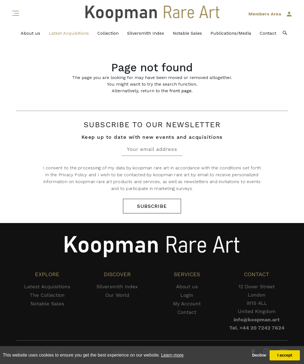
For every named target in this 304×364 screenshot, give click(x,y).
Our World (117, 295)
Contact (268, 33)
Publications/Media (230, 33)
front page (180, 90)
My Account (187, 303)
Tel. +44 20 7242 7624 (256, 328)
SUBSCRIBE (152, 206)
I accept (284, 355)
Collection (108, 33)
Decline (259, 355)
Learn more (172, 355)
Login (186, 295)
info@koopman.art (257, 319)
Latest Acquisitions (69, 33)
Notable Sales (187, 33)
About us (30, 33)
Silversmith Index (145, 33)
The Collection (47, 295)
